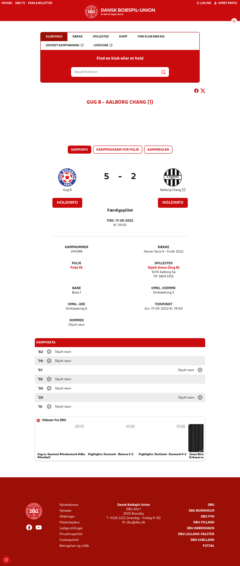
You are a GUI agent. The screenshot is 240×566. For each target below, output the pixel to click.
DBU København (200, 528)
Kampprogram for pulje (117, 149)
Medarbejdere (70, 522)
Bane (76, 288)
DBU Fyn (207, 516)
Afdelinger (67, 516)
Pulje (76, 263)
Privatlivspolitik (71, 534)
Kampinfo (79, 149)
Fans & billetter (40, 3)
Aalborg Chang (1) (173, 190)
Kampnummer (76, 247)
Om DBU (6, 3)
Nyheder (66, 510)
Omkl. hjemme (163, 288)
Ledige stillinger (71, 528)
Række (163, 247)
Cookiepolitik (69, 540)
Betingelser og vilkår (74, 546)
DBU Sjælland (202, 540)
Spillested (163, 263)
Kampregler (158, 149)
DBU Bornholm (201, 510)
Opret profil (225, 3)
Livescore (103, 45)
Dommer (76, 320)
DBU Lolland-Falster (196, 534)
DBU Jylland (203, 522)
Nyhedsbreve (69, 505)
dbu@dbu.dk (136, 522)
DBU (211, 505)
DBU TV (20, 3)
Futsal (208, 546)
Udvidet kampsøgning (64, 45)
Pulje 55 (76, 267)
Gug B (67, 190)
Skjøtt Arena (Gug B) (164, 267)
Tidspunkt (163, 304)
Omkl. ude (76, 304)
